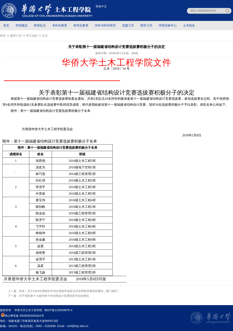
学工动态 (31, 35)
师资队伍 (40, 25)
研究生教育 (80, 25)
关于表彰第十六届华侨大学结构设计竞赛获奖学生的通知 (54, 295)
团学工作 (146, 25)
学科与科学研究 (105, 25)
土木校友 (189, 25)
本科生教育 (59, 25)
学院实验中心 (168, 25)
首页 (6, 25)
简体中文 (101, 6)
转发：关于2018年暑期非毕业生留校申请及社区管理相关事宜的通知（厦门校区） (69, 291)
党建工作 (128, 25)
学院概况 (21, 25)
